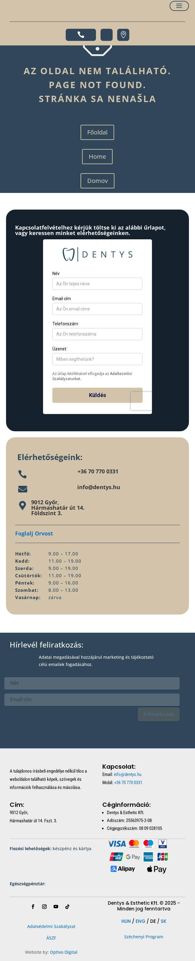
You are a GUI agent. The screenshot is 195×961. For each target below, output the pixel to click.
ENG (140, 921)
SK (163, 921)
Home (97, 156)
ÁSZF (51, 938)
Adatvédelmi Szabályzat (51, 926)
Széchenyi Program (143, 936)
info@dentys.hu (98, 487)
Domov (97, 181)
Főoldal (97, 132)
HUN (126, 921)
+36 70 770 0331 (98, 471)
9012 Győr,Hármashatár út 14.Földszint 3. (57, 508)
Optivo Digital (64, 952)
